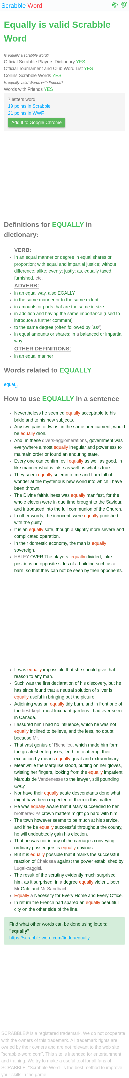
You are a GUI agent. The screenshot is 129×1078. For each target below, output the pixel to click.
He (17, 806)
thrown (32, 488)
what (44, 467)
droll (40, 433)
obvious (85, 847)
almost (45, 447)
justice (92, 264)
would (119, 426)
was (119, 440)
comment (61, 320)
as (79, 271)
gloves (114, 765)
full (104, 474)
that (58, 306)
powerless (106, 447)
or (57, 257)
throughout (88, 827)
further (44, 320)
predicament (98, 426)
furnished (23, 278)
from (74, 772)
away (19, 786)
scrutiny (56, 875)
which (102, 481)
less (89, 731)
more (95, 529)
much (84, 820)
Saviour (113, 502)
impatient (113, 772)
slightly (82, 529)
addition (27, 313)
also (52, 293)
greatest (30, 751)
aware (52, 806)
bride (19, 420)
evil (64, 461)
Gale (25, 888)
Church (113, 509)
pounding (109, 779)
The (18, 495)
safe (48, 529)
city (17, 909)
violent (101, 882)
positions (23, 563)
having (51, 313)
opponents (111, 570)
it (23, 854)
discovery (96, 683)
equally (92, 271)
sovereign (24, 550)
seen (78, 570)
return (25, 902)
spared (71, 902)
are (66, 306)
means (48, 758)
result (28, 875)
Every (20, 461)
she (78, 669)
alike (41, 271)
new (51, 420)
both (114, 882)
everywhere (26, 447)
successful (65, 827)
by (88, 327)
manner (46, 257)
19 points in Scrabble (29, 106)
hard (94, 813)
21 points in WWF (26, 113)
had (96, 710)
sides (63, 563)
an (22, 257)
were (47, 502)
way (41, 293)
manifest (95, 495)
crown (48, 813)
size (100, 306)
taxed (105, 271)
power (87, 861)
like (17, 467)
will (23, 834)
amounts (27, 306)
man (81, 543)
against (64, 861)
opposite (48, 563)
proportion (24, 264)
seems (59, 820)
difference (24, 271)
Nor (17, 793)
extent (92, 299)
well (94, 461)
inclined (37, 731)
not (62, 570)
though (63, 529)
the (22, 299)
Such (19, 683)
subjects (64, 420)
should (90, 669)
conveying (104, 840)
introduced (33, 509)
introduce (23, 320)
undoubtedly (40, 834)
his (113, 413)
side (52, 909)
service (110, 820)
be (16, 433)
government (101, 440)
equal (31, 257)
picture (87, 697)
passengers (43, 847)
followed (75, 327)
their (23, 543)
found (55, 454)
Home (81, 895)
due (61, 502)
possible (54, 854)
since (28, 690)
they (45, 570)
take (107, 556)
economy (58, 543)
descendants (85, 793)
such (100, 563)
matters (62, 813)
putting (85, 765)
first (46, 683)
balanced (89, 334)
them (79, 799)
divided (93, 556)
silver (102, 690)
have (117, 481)
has (17, 690)
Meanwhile (25, 765)
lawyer (83, 779)
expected (58, 799)
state (93, 454)
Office (116, 895)
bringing (56, 697)
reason (21, 676)
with (41, 264)
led (68, 751)
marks (83, 854)
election (79, 834)
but (112, 683)
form (113, 745)
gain (58, 834)
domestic (38, 543)
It (15, 529)
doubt (107, 731)
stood (70, 765)
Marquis (22, 779)
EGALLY (66, 293)
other (24, 515)
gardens (81, 710)
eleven (34, 502)
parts (48, 306)
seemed (56, 413)
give (102, 669)
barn (18, 570)
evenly (55, 271)
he (44, 413)
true (106, 467)
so (28, 570)
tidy (69, 704)
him (37, 724)
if (70, 806)
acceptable (92, 413)
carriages (83, 840)
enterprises (51, 751)
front (103, 704)
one (31, 461)
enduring (77, 454)
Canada (27, 717)
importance (91, 313)
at (32, 481)
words (37, 515)
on (36, 563)
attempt (93, 751)
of (45, 426)
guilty (36, 522)
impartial (76, 264)
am (97, 474)
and (62, 264)
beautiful (110, 902)
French (47, 902)
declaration (62, 683)
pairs (37, 426)
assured (25, 724)
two (26, 426)
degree (67, 257)
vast (29, 745)
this (93, 799)
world (81, 481)
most (48, 710)
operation (49, 536)
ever (106, 710)
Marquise (54, 765)
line (73, 909)
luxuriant (63, 710)
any (38, 676)
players (61, 556)
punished (109, 515)
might (19, 799)
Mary (77, 806)
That (18, 745)
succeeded (95, 806)
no (56, 724)
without (109, 264)
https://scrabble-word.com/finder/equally (49, 937)
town (28, 820)
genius (41, 745)
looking (62, 772)
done (104, 793)
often (61, 327)
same (32, 299)
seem (31, 474)
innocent (62, 515)
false (59, 467)
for (109, 495)
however (42, 820)
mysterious (54, 481)
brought (84, 502)
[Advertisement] (64, 177)
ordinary (22, 847)
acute (65, 793)
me (78, 474)
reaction (22, 861)
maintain (23, 454)
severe (108, 529)
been (19, 488)
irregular (77, 447)
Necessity (44, 895)
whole (20, 502)
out (69, 697)
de (34, 779)
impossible (54, 669)
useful (36, 697)
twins (53, 426)
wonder (21, 481)
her (103, 765)
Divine (29, 495)
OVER (36, 556)
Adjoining (23, 704)
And (18, 440)
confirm (51, 461)
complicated (26, 536)
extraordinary (105, 758)
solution (83, 690)
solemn (61, 474)
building (87, 563)
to (63, 299)
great (77, 758)
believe (59, 731)
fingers (45, 772)
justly (69, 271)
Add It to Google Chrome (36, 122)
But (17, 854)
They (19, 474)
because (23, 738)
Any (18, 426)
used (110, 313)
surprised (106, 875)
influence (69, 724)
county (114, 827)
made (94, 745)
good (111, 461)
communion (80, 509)
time (71, 502)
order (38, 454)
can (39, 461)
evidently (74, 875)
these (35, 440)
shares (99, 257)
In (16, 257)
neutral (67, 690)
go (86, 813)
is (51, 467)
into (91, 481)
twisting (21, 772)
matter (104, 799)
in (77, 257)
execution (24, 758)
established (105, 861)
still (95, 779)
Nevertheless (27, 413)
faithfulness (48, 495)
